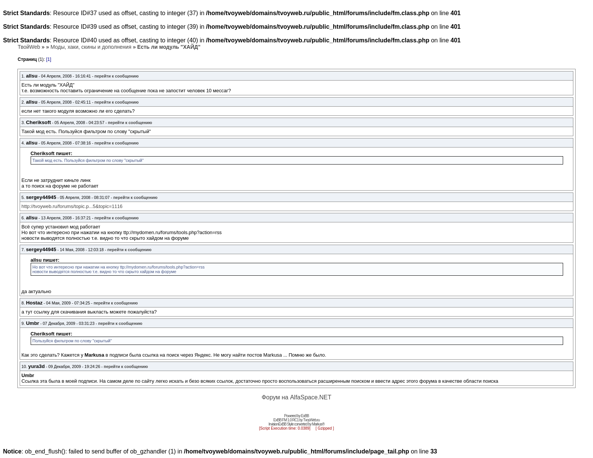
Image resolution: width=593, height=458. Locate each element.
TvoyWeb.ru (311, 420)
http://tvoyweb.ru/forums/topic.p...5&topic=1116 (72, 206)
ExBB (305, 416)
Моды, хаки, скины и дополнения (90, 47)
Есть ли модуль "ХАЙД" (168, 47)
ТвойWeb (29, 47)
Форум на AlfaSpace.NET (297, 397)
